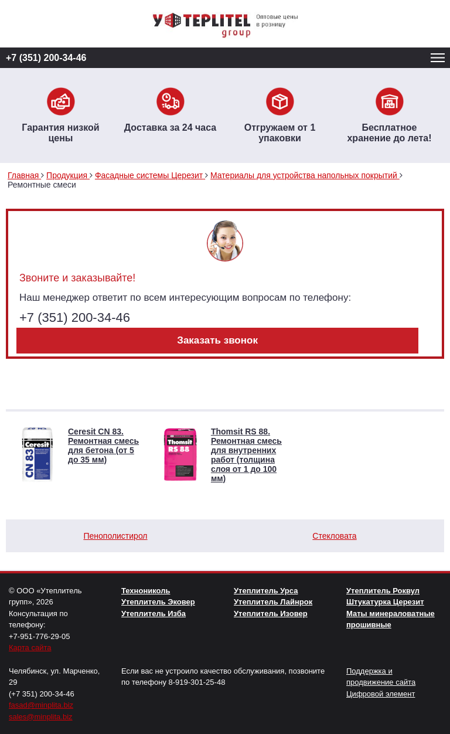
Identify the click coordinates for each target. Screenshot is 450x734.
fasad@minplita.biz (41, 705)
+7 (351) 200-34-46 (46, 58)
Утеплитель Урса (266, 590)
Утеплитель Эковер (158, 601)
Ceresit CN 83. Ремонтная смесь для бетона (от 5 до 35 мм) (103, 445)
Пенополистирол (115, 536)
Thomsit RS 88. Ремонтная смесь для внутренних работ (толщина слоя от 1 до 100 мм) (246, 455)
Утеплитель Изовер (271, 613)
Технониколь (145, 590)
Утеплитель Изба (153, 613)
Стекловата (334, 536)
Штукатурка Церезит (385, 601)
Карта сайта (30, 647)
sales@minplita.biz (41, 716)
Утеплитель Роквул (383, 590)
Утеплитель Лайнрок (273, 601)
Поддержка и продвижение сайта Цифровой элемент (380, 682)
